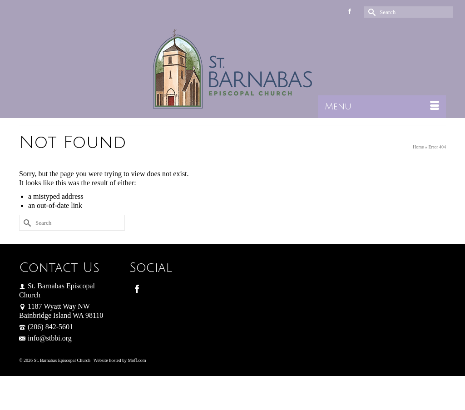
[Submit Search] (370, 12)
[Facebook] (137, 289)
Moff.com (137, 360)
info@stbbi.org (45, 338)
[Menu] (382, 106)
